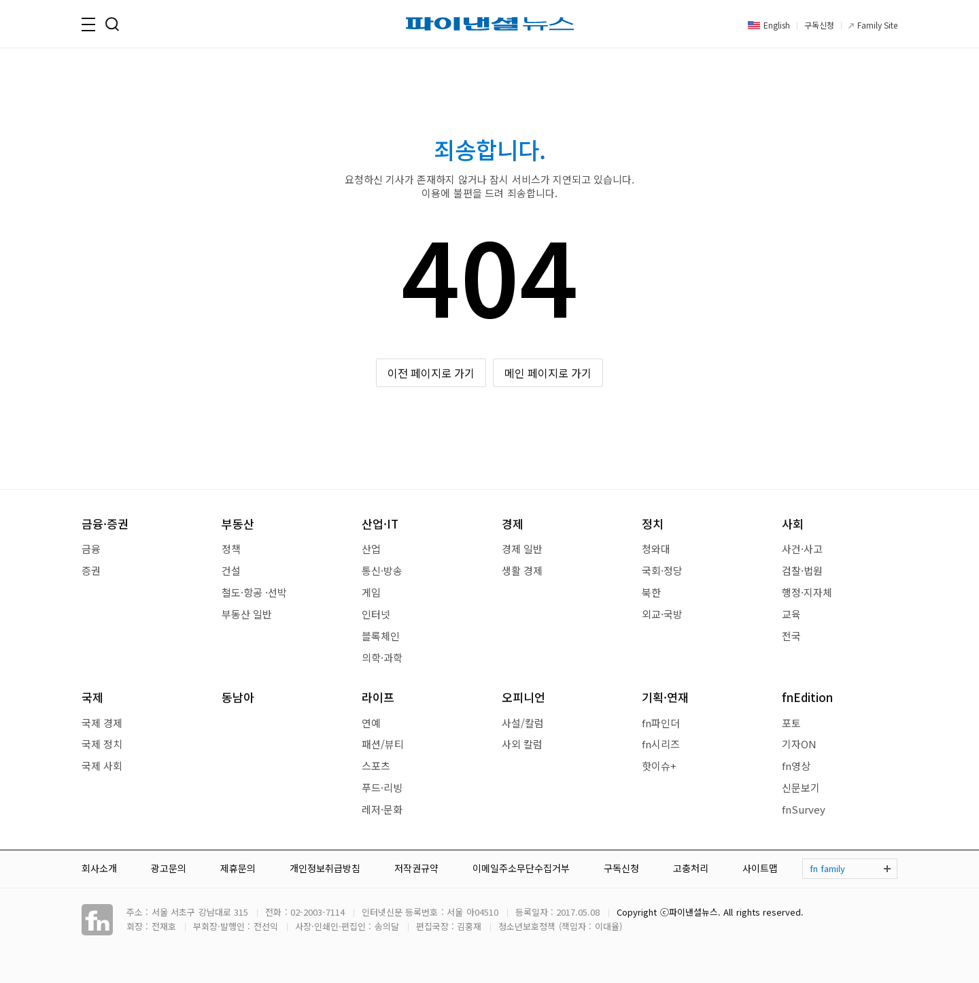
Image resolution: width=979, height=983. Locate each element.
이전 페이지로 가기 (431, 373)
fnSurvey (803, 809)
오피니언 (523, 696)
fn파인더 (661, 723)
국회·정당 (662, 570)
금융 (91, 549)
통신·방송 (382, 570)
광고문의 (168, 868)
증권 (91, 570)
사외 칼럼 (522, 744)
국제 (92, 696)
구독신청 (819, 25)
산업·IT (380, 523)
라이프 (378, 696)
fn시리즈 (661, 744)
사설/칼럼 (523, 723)
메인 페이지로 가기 (548, 373)
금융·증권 (105, 523)
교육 (791, 614)
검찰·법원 (802, 570)
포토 (791, 723)
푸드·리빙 (382, 787)
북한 (651, 592)
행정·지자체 (807, 592)
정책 (231, 549)
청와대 (656, 549)
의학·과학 (382, 657)
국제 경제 (102, 723)
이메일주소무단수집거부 (521, 868)
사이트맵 (760, 868)
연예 (371, 723)
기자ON (799, 744)
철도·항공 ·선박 (254, 592)
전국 (791, 636)
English (776, 25)
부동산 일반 (247, 614)
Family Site (877, 25)
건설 (231, 570)
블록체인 (381, 636)
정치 (653, 523)
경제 (512, 523)
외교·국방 (662, 614)
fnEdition (807, 696)
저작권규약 (416, 868)
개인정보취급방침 (325, 868)
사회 (793, 523)
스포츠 (376, 766)
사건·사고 (802, 549)
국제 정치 (102, 744)
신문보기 (801, 787)
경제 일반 (522, 549)
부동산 (238, 523)
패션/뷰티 (383, 744)
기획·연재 (665, 696)
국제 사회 (102, 766)
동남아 (238, 696)
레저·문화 (382, 809)
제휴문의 (238, 868)
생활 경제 (522, 570)
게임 (371, 592)
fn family (827, 868)
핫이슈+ (659, 766)
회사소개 (99, 868)
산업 (371, 549)
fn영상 (796, 766)
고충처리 (690, 868)
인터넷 (376, 614)
